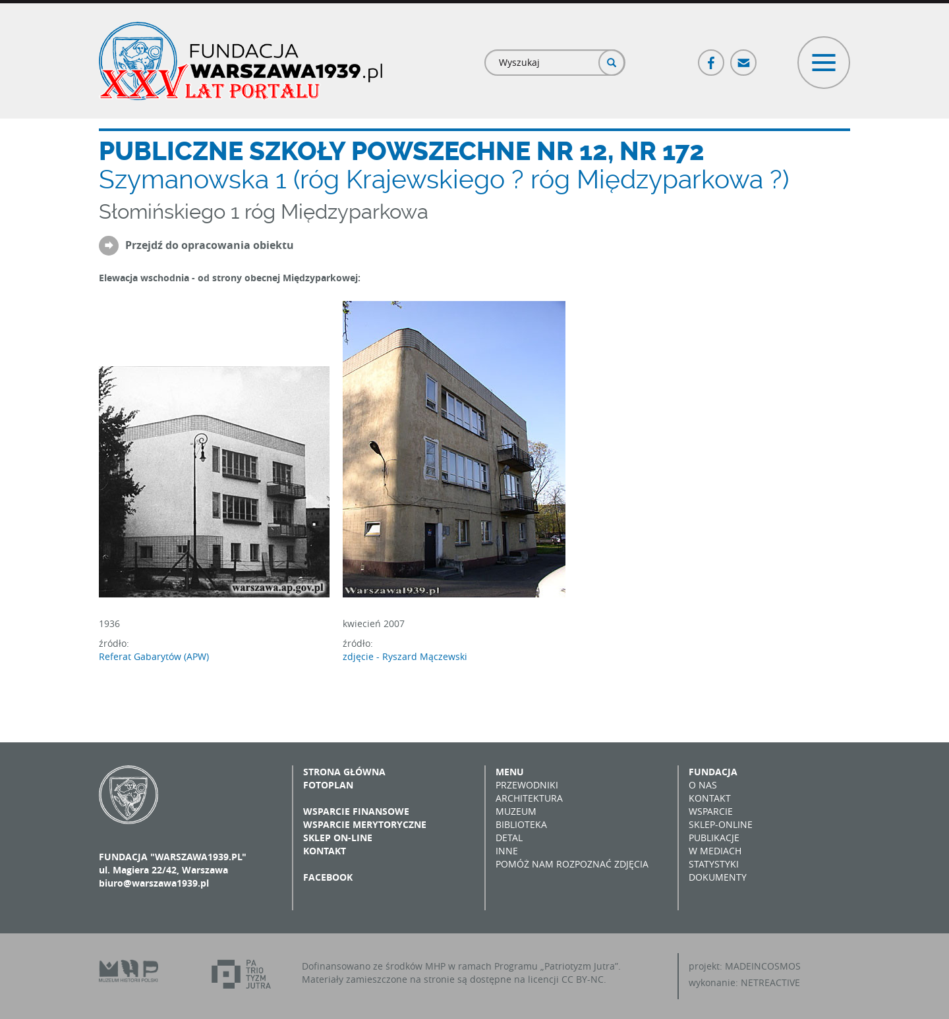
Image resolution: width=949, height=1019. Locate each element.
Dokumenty (718, 877)
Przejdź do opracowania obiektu (209, 246)
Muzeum (516, 811)
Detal (509, 837)
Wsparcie (711, 811)
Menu (510, 771)
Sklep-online (721, 824)
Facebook (711, 57)
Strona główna (344, 771)
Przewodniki (527, 785)
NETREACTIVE (770, 982)
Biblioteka (521, 824)
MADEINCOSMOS (763, 966)
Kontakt (324, 850)
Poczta (744, 57)
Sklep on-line (337, 837)
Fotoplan (328, 785)
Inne (507, 850)
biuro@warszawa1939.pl (154, 883)
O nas (703, 785)
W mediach (715, 850)
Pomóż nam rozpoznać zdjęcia (572, 864)
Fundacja (713, 771)
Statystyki (714, 864)
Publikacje (714, 837)
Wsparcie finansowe (356, 811)
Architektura (529, 798)
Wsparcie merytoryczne (364, 824)
